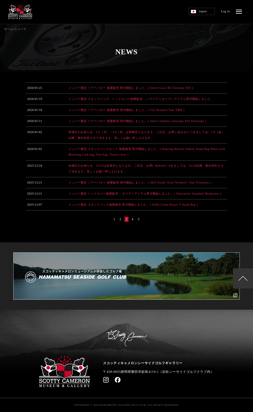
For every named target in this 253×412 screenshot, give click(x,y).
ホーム (8, 29)
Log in (225, 11)
